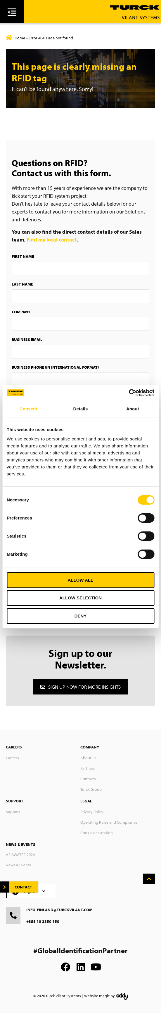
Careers (12, 757)
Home (20, 38)
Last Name (22, 284)
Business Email (27, 339)
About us (88, 757)
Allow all (81, 580)
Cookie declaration (96, 832)
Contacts (88, 778)
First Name (23, 256)
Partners (87, 768)
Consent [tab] (28, 408)
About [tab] (132, 408)
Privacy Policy (91, 811)
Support (13, 811)
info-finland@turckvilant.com (59, 909)
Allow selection (80, 597)
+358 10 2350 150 (42, 921)
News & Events (18, 864)
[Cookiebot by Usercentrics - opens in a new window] (128, 393)
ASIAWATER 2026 (20, 854)
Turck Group (91, 789)
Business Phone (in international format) (55, 367)
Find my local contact (52, 239)
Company (21, 311)
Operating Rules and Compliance (108, 822)
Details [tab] (80, 408)
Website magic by (99, 995)
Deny (81, 615)
